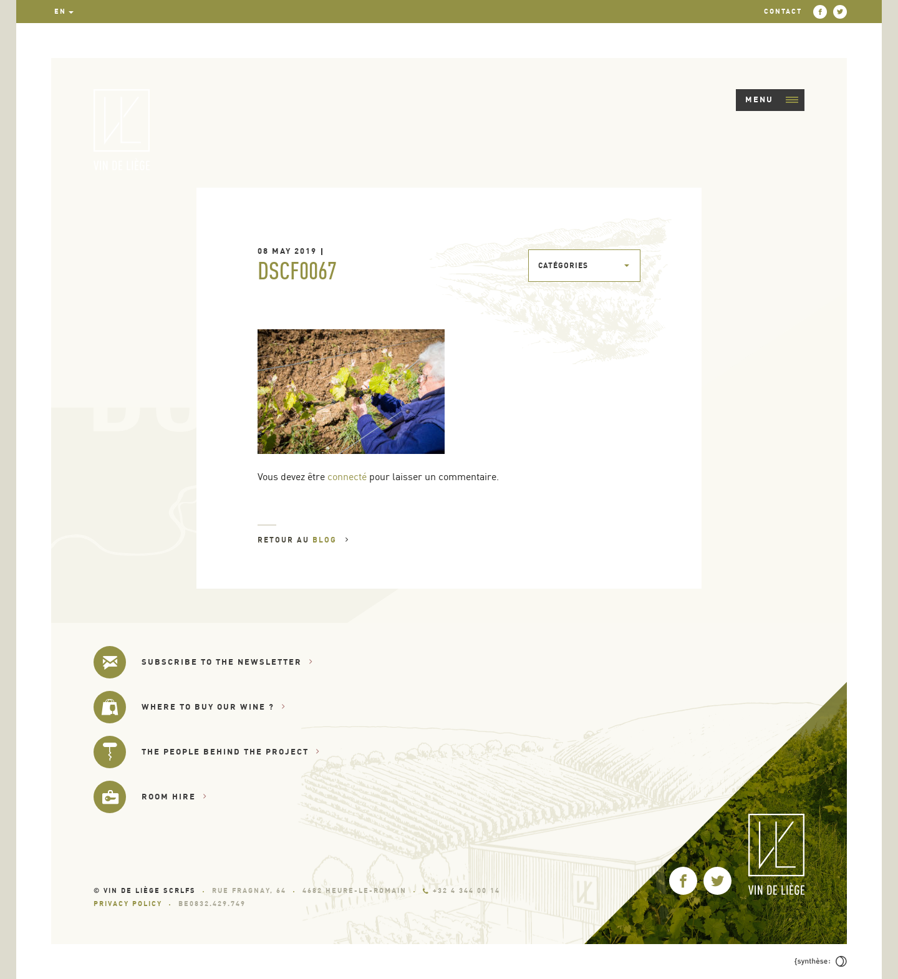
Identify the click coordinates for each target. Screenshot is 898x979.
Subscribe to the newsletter (227, 662)
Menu (771, 99)
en (60, 11)
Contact (783, 11)
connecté (347, 476)
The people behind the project (231, 751)
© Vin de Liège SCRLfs (145, 890)
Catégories (563, 265)
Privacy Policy (128, 903)
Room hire (174, 796)
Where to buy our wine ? (214, 707)
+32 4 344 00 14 (461, 890)
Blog (330, 539)
